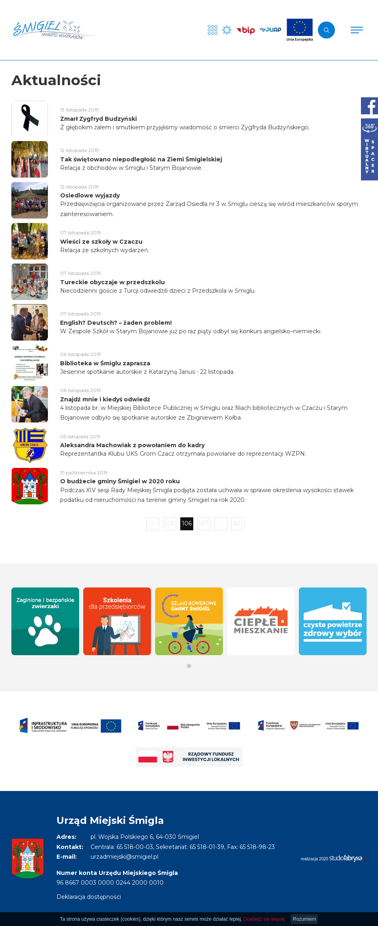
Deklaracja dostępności (88, 896)
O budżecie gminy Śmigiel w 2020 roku (120, 481)
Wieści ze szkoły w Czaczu (101, 241)
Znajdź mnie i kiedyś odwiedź (105, 399)
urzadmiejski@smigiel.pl (124, 856)
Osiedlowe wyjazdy (90, 195)
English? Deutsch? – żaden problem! (116, 322)
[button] (189, 666)
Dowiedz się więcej (264, 919)
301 (238, 523)
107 (204, 523)
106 (187, 523)
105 (169, 523)
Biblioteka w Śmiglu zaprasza (105, 363)
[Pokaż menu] (357, 30)
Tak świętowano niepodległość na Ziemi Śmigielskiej (141, 159)
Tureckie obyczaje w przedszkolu (112, 282)
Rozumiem (304, 919)
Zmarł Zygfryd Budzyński (98, 118)
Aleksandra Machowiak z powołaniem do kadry (132, 445)
